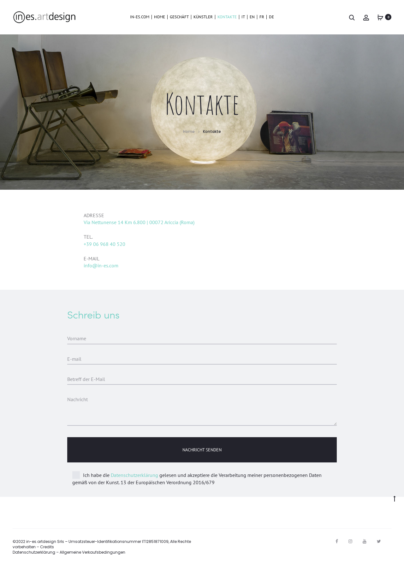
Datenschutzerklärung (134, 475)
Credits (47, 547)
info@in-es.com (101, 265)
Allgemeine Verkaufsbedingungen (92, 552)
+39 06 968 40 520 (104, 244)
